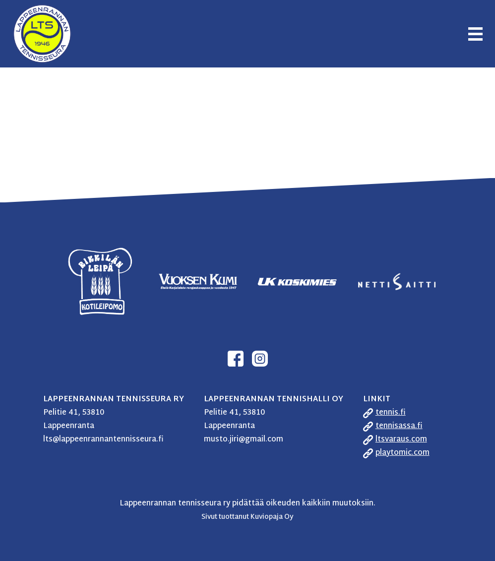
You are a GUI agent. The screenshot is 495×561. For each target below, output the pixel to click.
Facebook (235, 358)
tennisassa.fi (399, 426)
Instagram (259, 358)
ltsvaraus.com (401, 439)
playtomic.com (402, 453)
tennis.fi (390, 413)
